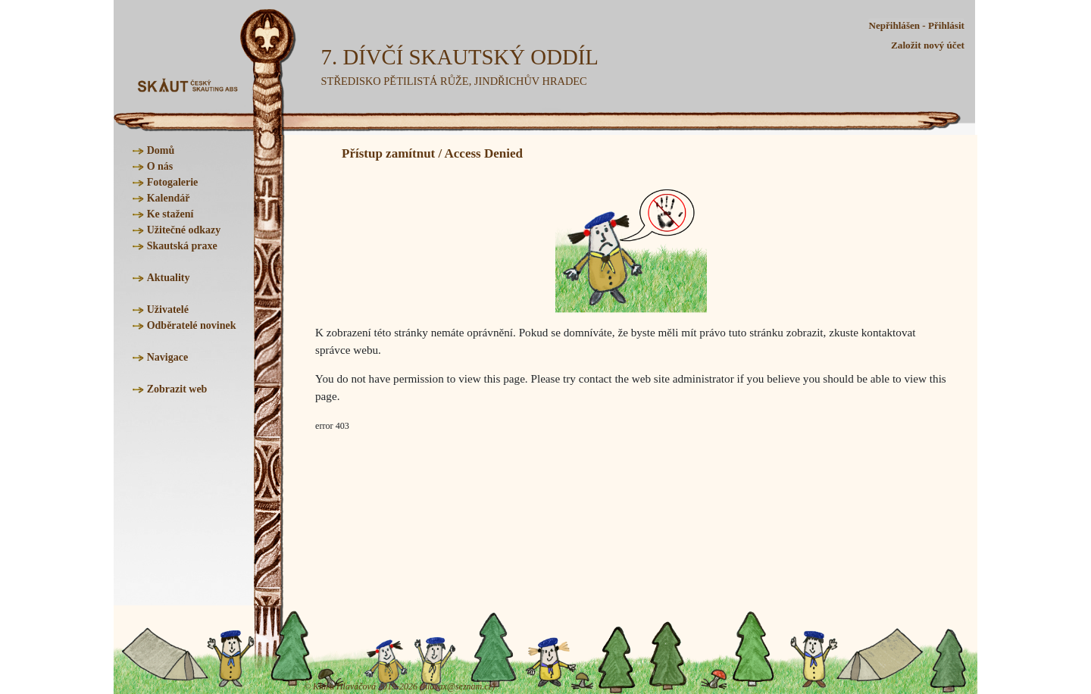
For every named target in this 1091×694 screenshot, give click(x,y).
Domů (161, 150)
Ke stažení (170, 214)
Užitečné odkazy (184, 230)
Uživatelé (168, 309)
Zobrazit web (177, 389)
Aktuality (168, 277)
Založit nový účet (927, 45)
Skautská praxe (182, 246)
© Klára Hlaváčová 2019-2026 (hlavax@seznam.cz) (399, 686)
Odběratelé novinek (191, 325)
